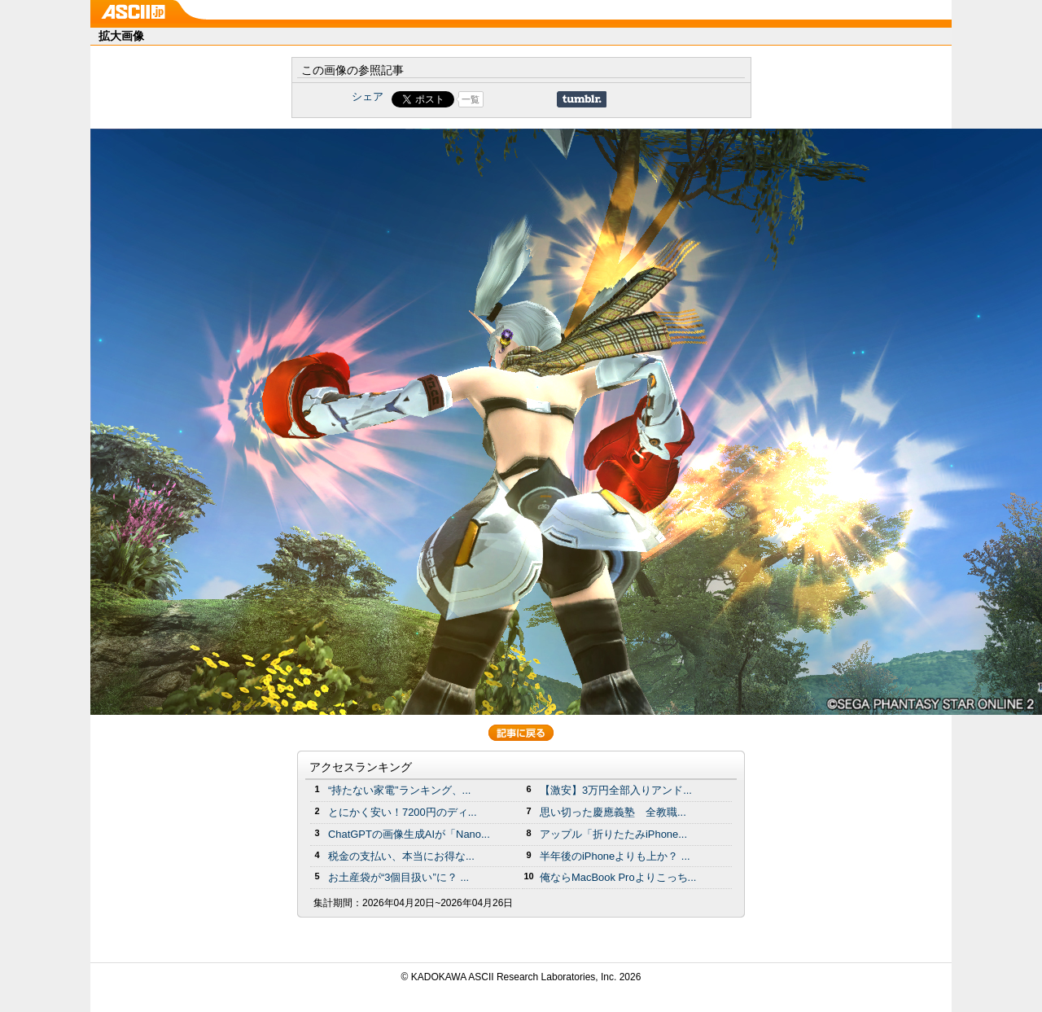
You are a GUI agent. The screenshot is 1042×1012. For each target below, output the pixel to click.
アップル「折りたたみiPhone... (613, 834)
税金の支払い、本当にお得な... (401, 856)
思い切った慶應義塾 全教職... (613, 812)
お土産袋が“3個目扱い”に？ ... (398, 877)
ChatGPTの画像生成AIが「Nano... (409, 834)
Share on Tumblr (581, 99)
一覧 (470, 99)
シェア (367, 96)
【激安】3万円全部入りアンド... (616, 790)
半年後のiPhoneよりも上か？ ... (615, 856)
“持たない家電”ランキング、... (399, 790)
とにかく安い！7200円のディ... (402, 812)
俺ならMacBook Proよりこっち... (618, 877)
